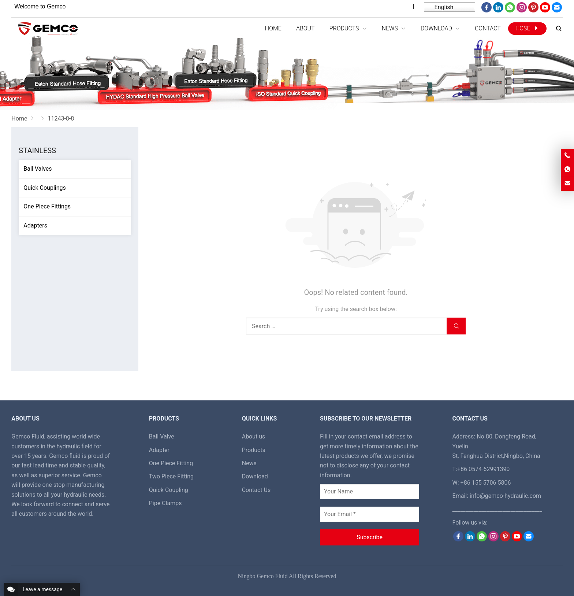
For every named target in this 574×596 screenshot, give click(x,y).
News (249, 463)
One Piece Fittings (47, 206)
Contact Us (256, 489)
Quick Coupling (168, 489)
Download (255, 476)
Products (253, 450)
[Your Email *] (369, 514)
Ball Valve (161, 436)
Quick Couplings (44, 187)
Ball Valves (37, 168)
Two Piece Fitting (171, 476)
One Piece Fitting (171, 463)
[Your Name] (369, 491)
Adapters (35, 225)
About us (253, 436)
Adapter (159, 450)
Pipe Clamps (165, 503)
